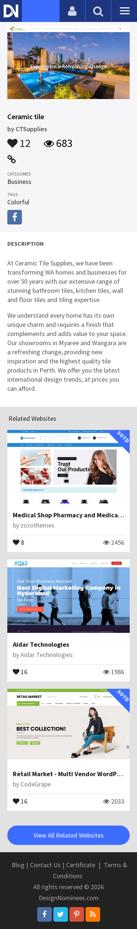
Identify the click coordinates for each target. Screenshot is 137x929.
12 (19, 139)
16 (20, 671)
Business (19, 181)
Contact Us (45, 865)
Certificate (80, 865)
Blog (18, 865)
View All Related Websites (69, 835)
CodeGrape (35, 784)
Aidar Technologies (41, 644)
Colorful (18, 202)
